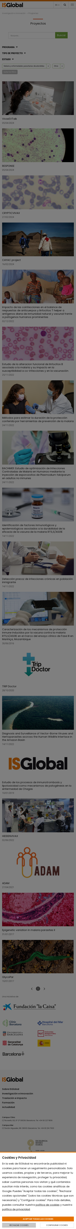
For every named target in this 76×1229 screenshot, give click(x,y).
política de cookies (48, 1205)
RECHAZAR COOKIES (19, 1225)
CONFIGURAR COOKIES (57, 1225)
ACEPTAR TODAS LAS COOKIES (38, 1219)
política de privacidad (16, 1209)
